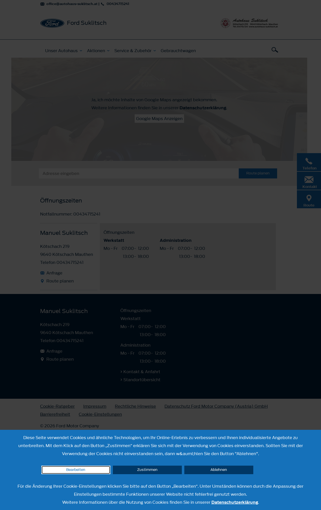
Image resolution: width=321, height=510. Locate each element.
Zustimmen (147, 469)
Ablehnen (218, 469)
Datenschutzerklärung (234, 502)
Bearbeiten (75, 469)
